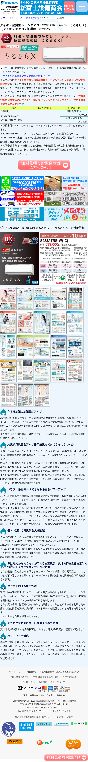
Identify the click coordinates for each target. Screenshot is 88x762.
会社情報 (32, 672)
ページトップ (16, 672)
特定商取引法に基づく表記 (46, 677)
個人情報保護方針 (20, 677)
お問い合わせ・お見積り (35, 682)
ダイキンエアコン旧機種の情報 (24, 17)
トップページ (59, 682)
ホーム (4, 17)
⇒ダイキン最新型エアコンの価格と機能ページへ (26, 76)
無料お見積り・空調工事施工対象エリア (60, 672)
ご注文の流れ (70, 677)
